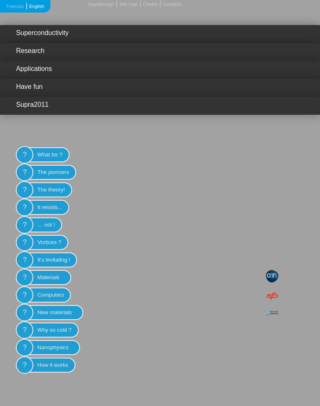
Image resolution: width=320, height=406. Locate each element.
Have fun (29, 86)
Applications (34, 68)
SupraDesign (101, 4)
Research (30, 50)
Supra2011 (32, 104)
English (36, 6)
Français (15, 6)
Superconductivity (42, 32)
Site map (129, 4)
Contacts (172, 4)
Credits (150, 4)
